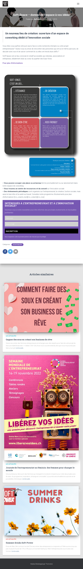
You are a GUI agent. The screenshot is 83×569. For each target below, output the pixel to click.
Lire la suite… (20, 348)
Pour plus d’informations (13, 63)
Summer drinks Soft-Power (19, 542)
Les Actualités (17, 244)
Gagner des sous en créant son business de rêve (29, 339)
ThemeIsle (49, 564)
